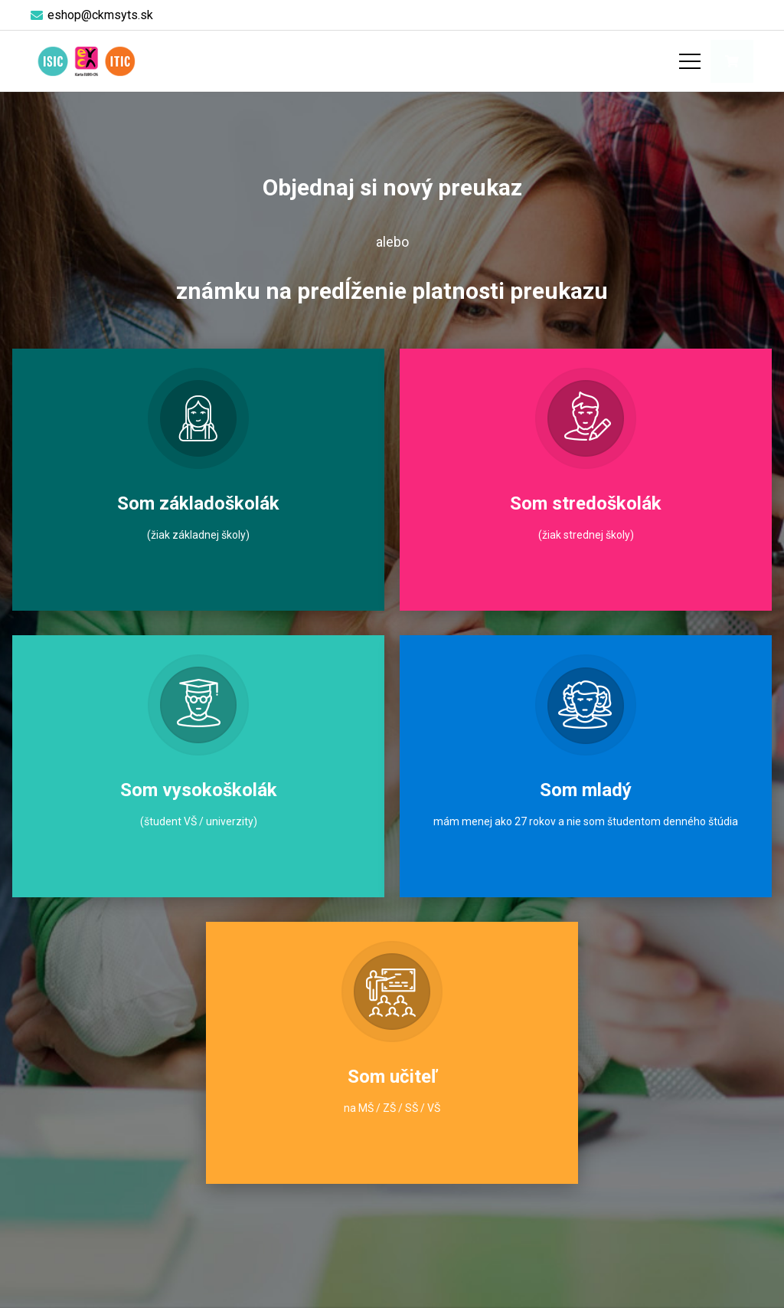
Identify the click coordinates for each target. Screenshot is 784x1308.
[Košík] (731, 61)
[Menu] (689, 61)
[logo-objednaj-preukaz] (86, 61)
